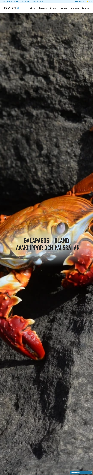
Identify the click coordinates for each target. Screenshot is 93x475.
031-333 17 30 (25, 1)
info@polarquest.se (38, 1)
